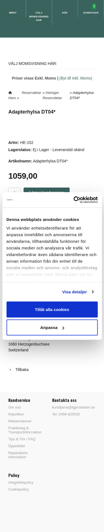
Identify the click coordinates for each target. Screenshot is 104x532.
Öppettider (16, 446)
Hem (12, 98)
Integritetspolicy (20, 482)
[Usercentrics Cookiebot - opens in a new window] (74, 200)
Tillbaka (18, 369)
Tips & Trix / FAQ (21, 439)
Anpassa (52, 327)
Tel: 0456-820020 (66, 414)
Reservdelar (31, 93)
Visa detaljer (74, 291)
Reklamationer (20, 421)
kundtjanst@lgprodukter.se (73, 407)
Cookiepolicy (18, 489)
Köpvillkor (16, 414)
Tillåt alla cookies (52, 309)
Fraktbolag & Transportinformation (24, 430)
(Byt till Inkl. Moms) (75, 78)
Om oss (14, 407)
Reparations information (18, 455)
